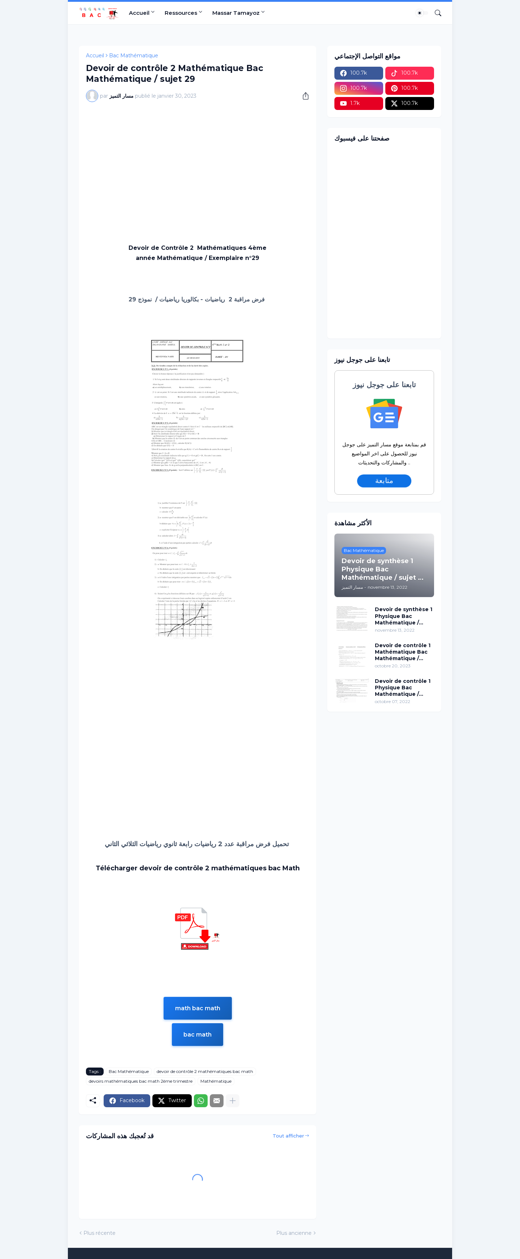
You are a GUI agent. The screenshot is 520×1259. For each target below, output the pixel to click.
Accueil (139, 12)
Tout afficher (288, 1136)
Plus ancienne (294, 1233)
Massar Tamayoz (236, 12)
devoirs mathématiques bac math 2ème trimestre (140, 1081)
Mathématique (215, 1081)
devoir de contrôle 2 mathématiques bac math (205, 1071)
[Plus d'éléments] (232, 1100)
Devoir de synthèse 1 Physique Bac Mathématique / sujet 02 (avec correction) (403, 616)
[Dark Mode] (422, 13)
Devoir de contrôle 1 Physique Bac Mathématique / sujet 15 (402, 688)
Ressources (181, 12)
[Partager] (303, 96)
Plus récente (99, 1233)
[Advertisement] (197, 161)
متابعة (384, 480)
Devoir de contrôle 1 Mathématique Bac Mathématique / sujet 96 (402, 652)
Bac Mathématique (133, 55)
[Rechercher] (435, 13)
